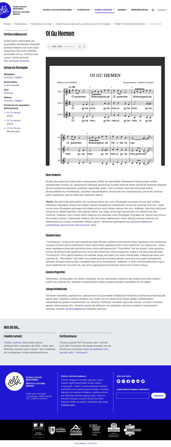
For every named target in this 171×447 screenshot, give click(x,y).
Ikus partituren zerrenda (16, 61)
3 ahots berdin (11, 85)
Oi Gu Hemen (14, 113)
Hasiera (7, 24)
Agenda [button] (122, 10)
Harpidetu (158, 396)
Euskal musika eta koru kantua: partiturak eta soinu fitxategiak (83, 24)
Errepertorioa (139, 10)
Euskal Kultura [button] (104, 10)
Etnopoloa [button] (83, 10)
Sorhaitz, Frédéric (13, 77)
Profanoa (8, 93)
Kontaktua (92, 443)
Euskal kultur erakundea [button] (57, 10)
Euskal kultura (21, 24)
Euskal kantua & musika (41, 24)
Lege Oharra (80, 443)
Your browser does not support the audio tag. (67, 46)
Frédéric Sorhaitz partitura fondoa (130, 24)
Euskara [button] (161, 10)
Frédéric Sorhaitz (13, 336)
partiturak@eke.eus (75, 309)
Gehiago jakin (68, 405)
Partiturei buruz (68, 336)
